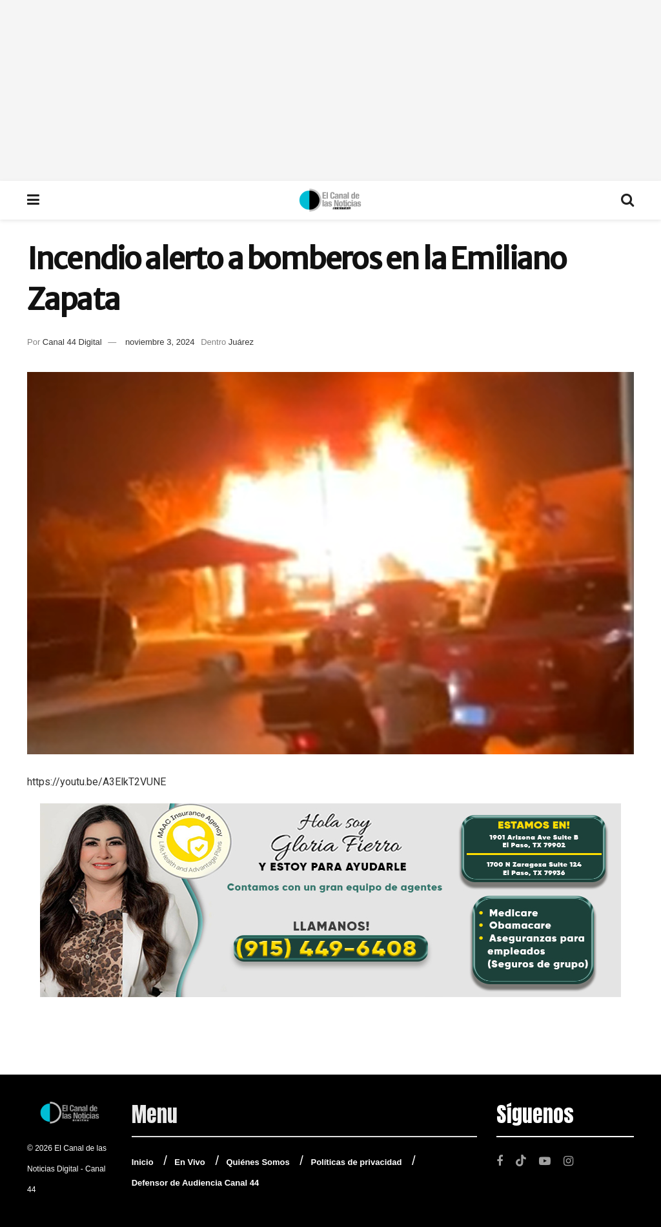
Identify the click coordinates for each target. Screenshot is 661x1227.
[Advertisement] (330, 90)
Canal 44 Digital (72, 342)
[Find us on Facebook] (499, 1160)
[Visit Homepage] (330, 200)
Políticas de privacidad (356, 1162)
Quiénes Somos (258, 1162)
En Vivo (189, 1162)
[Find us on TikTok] (521, 1160)
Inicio (143, 1162)
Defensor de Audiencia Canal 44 (195, 1183)
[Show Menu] (33, 200)
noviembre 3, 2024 (160, 342)
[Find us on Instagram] (568, 1160)
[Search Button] (627, 200)
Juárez (241, 342)
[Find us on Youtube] (545, 1160)
